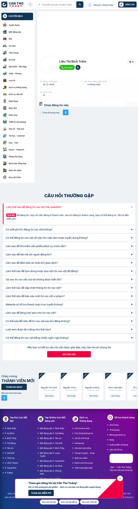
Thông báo (115, 429)
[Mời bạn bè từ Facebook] (4, 398)
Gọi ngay (67, 67)
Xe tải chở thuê (82, 438)
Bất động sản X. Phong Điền (50, 472)
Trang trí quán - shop (85, 452)
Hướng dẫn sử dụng (119, 444)
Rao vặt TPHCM (89, 501)
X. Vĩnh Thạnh (11, 462)
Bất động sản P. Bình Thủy (52, 447)
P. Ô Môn (9, 472)
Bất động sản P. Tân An (51, 438)
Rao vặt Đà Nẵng (69, 501)
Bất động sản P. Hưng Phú (52, 460)
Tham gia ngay (14, 386)
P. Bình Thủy (10, 438)
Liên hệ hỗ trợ (116, 449)
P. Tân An (9, 447)
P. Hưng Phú (10, 467)
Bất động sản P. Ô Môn (50, 478)
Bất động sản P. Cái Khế (51, 443)
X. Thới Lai (10, 457)
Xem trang (49, 395)
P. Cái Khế (9, 452)
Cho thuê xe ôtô (82, 428)
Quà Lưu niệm (81, 457)
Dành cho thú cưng (84, 462)
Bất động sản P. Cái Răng (52, 433)
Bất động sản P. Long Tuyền (50, 454)
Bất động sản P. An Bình (51, 465)
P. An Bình (9, 433)
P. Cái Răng (10, 443)
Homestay (79, 443)
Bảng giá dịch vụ (117, 434)
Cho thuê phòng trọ (84, 433)
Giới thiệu (114, 424)
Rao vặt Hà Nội (49, 501)
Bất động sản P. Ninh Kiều (52, 428)
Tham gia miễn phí (41, 492)
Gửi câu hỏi (69, 354)
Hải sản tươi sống (83, 447)
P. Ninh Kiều (10, 428)
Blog (112, 439)
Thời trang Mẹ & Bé (83, 467)
